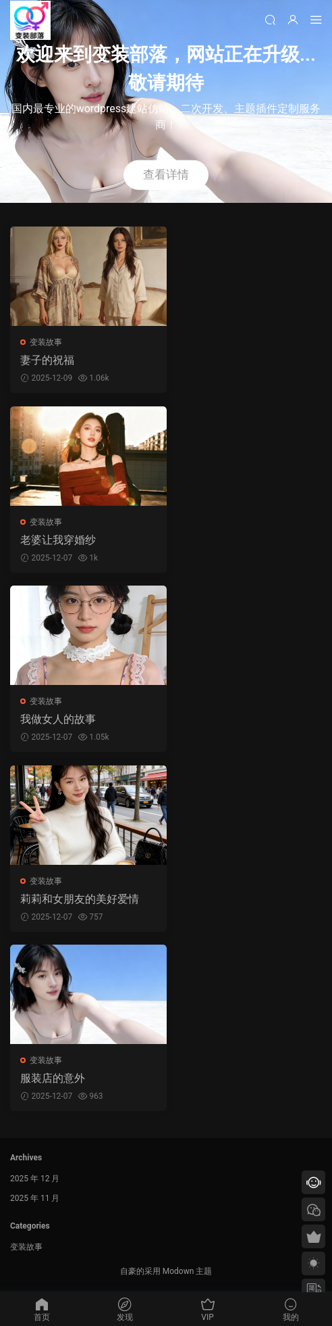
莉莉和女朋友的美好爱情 (79, 899)
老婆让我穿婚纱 (58, 540)
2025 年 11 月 (34, 1199)
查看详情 (166, 174)
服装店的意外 (52, 1079)
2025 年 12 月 (34, 1180)
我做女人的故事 (58, 719)
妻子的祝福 (47, 360)
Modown (178, 1272)
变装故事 (46, 342)
